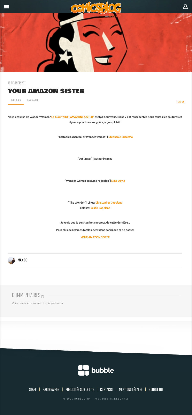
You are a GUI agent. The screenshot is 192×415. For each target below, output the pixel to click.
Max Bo (17, 260)
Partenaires (51, 389)
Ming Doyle (118, 180)
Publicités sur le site (80, 389)
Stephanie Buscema (120, 137)
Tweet (180, 101)
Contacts (106, 389)
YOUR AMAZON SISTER (95, 237)
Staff (33, 389)
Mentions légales (131, 389)
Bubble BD (156, 389)
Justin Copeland (100, 208)
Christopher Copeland (108, 202)
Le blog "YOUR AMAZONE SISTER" (72, 117)
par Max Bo (34, 100)
